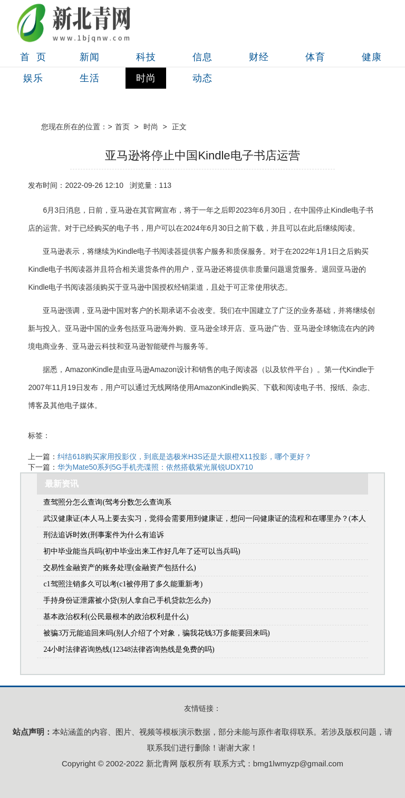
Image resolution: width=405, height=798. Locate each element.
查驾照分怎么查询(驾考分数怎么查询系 (107, 502)
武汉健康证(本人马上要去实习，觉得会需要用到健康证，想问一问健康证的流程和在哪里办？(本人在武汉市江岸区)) (204, 521)
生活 (90, 78)
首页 (122, 126)
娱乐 (33, 78)
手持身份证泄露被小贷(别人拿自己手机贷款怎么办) (126, 600)
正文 (179, 126)
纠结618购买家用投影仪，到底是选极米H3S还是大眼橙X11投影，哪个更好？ (184, 456)
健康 (372, 57)
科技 (146, 57)
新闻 (90, 57)
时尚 (146, 78)
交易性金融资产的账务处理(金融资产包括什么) (119, 568)
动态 (202, 78)
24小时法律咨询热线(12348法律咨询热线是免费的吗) (128, 649)
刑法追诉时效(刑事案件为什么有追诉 (103, 535)
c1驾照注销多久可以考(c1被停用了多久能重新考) (122, 584)
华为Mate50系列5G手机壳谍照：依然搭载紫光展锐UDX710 (155, 467)
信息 (202, 57)
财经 (259, 57)
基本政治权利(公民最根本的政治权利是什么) (115, 617)
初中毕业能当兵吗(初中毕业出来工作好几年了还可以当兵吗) (141, 551)
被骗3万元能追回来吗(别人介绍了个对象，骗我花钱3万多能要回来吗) (156, 633)
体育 (315, 57)
